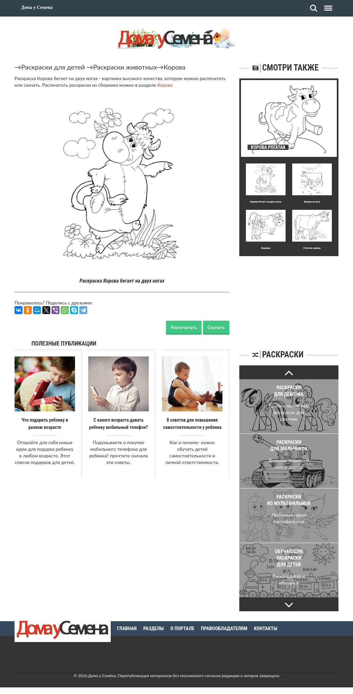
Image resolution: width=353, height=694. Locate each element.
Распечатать (184, 327)
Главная (127, 628)
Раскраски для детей (53, 67)
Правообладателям (224, 628)
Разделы (153, 628)
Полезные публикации (64, 343)
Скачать (216, 327)
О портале (182, 628)
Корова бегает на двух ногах (265, 201)
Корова (174, 67)
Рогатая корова (312, 248)
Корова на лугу (312, 201)
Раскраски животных (125, 67)
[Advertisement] (288, 297)
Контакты (265, 628)
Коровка (265, 248)
